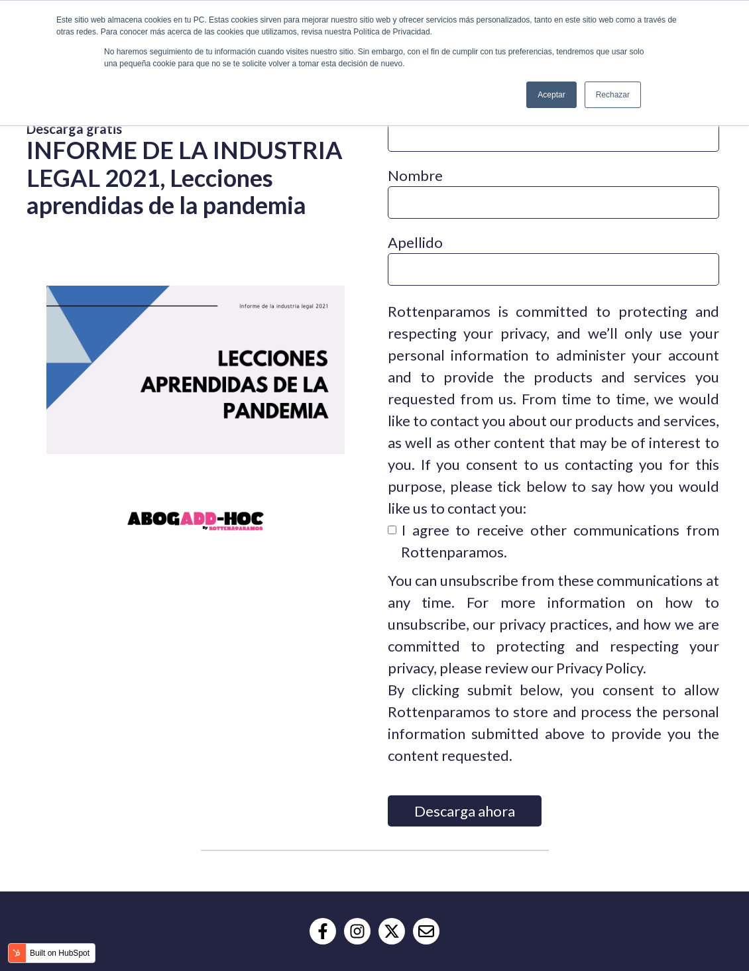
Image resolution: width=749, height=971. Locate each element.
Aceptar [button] (551, 94)
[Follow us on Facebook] (323, 931)
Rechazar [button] (613, 94)
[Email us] (426, 931)
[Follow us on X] (391, 931)
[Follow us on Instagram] (357, 931)
